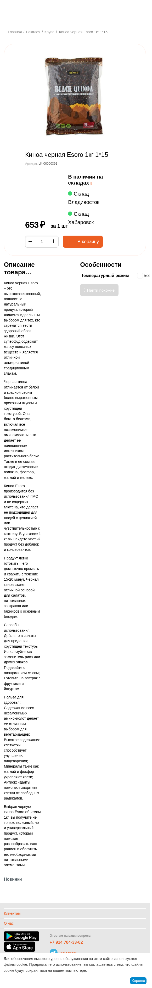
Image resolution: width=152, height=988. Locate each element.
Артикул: (31, 163)
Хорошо (138, 981)
